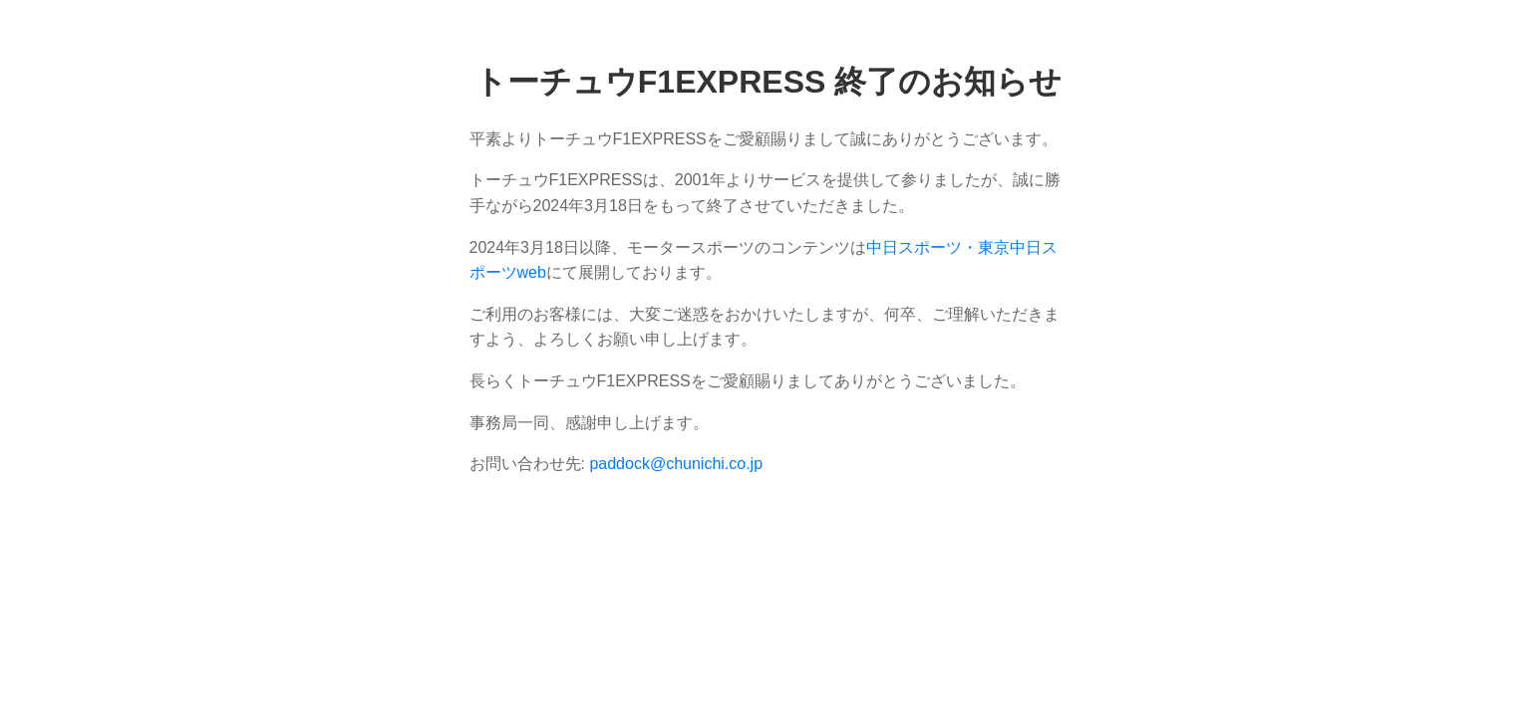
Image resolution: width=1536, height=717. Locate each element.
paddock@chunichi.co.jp (676, 463)
